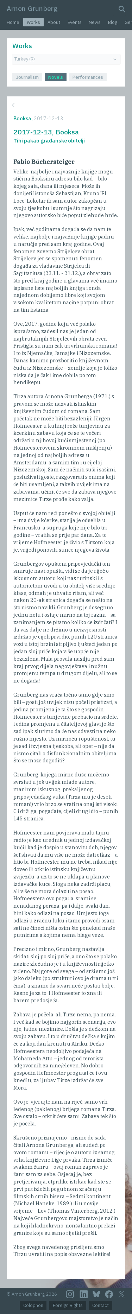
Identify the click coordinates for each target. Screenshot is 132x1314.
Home (13, 22)
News (95, 22)
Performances (88, 77)
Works (33, 22)
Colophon (33, 1305)
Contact (100, 1305)
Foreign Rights (68, 1305)
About (54, 22)
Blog (112, 22)
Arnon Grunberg (32, 8)
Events (75, 22)
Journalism (27, 77)
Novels (55, 77)
